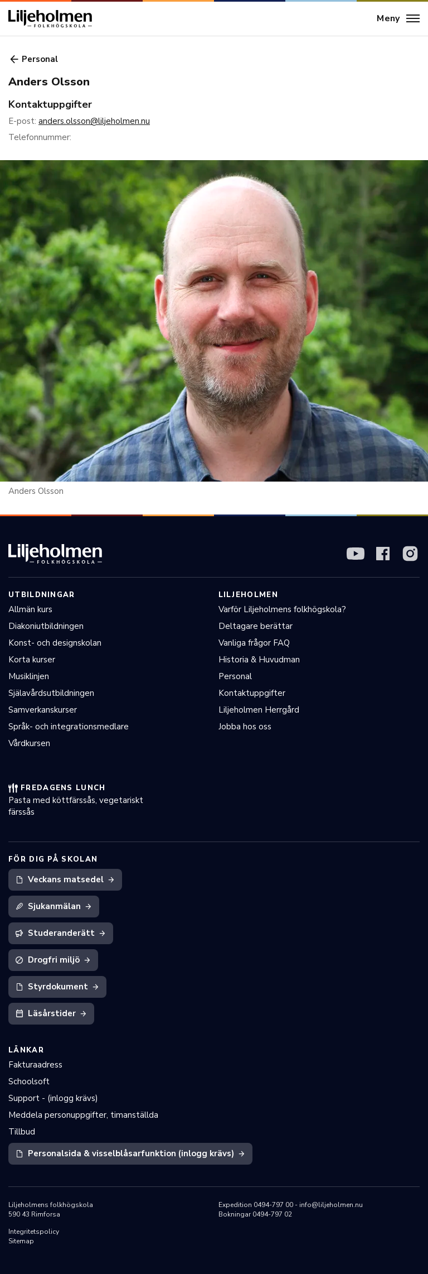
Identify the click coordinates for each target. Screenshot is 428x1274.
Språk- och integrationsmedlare (68, 726)
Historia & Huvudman (259, 659)
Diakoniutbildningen (46, 626)
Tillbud (21, 1131)
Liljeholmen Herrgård (258, 709)
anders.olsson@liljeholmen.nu (94, 121)
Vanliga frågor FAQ (254, 642)
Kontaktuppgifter (251, 693)
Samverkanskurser (42, 709)
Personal (235, 676)
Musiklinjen (28, 676)
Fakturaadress (35, 1064)
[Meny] (398, 19)
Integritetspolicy (33, 1231)
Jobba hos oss (244, 726)
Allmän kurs (30, 609)
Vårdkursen (29, 743)
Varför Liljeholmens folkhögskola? (282, 609)
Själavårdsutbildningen (51, 693)
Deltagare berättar (255, 626)
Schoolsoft (29, 1081)
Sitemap (21, 1241)
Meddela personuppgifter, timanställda (83, 1115)
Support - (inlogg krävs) (53, 1098)
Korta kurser (31, 659)
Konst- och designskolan (54, 642)
